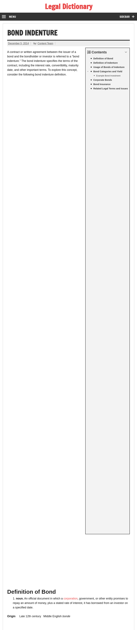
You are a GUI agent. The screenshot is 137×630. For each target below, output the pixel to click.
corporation (71, 155)
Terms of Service (49, 619)
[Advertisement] (68, 116)
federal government (85, 306)
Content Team (45, 43)
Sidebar (125, 17)
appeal (65, 348)
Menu (12, 17)
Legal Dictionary (68, 6)
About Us (92, 619)
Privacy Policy (73, 619)
